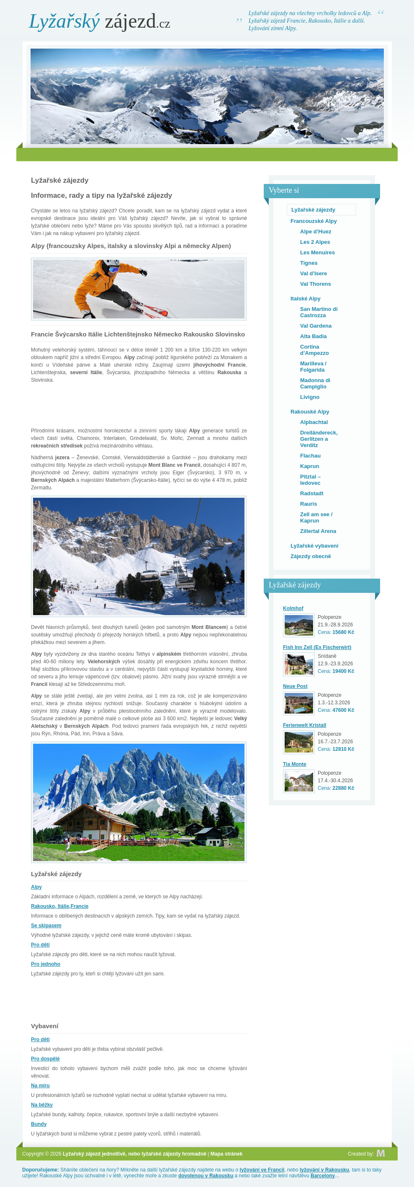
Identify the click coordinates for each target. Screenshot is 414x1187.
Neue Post (295, 686)
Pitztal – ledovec (310, 479)
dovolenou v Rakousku (205, 1176)
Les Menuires (317, 252)
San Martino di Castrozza (319, 312)
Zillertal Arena (318, 531)
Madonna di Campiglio (315, 383)
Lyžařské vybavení (314, 546)
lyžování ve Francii (262, 1170)
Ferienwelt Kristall (304, 725)
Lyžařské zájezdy (313, 210)
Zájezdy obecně (311, 556)
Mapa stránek (227, 1154)
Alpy (36, 887)
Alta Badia (313, 336)
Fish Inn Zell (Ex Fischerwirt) (317, 647)
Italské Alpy (306, 298)
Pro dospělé (45, 1059)
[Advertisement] (207, 154)
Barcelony (323, 1176)
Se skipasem (46, 925)
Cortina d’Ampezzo (314, 350)
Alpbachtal (314, 422)
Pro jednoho (45, 964)
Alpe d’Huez (315, 231)
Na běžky (42, 1105)
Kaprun (309, 466)
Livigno (309, 397)
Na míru (40, 1086)
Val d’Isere (313, 273)
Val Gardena (316, 326)
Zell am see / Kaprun (316, 517)
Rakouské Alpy (310, 412)
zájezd (99, 21)
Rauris (308, 504)
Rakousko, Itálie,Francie (59, 906)
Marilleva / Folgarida (313, 366)
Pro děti (40, 945)
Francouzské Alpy (314, 221)
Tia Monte (294, 764)
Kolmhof (293, 608)
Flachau (310, 456)
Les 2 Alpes (315, 242)
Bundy (38, 1124)
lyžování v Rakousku (324, 1170)
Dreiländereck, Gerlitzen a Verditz (319, 438)
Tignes (309, 263)
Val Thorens (315, 284)
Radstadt (312, 493)
